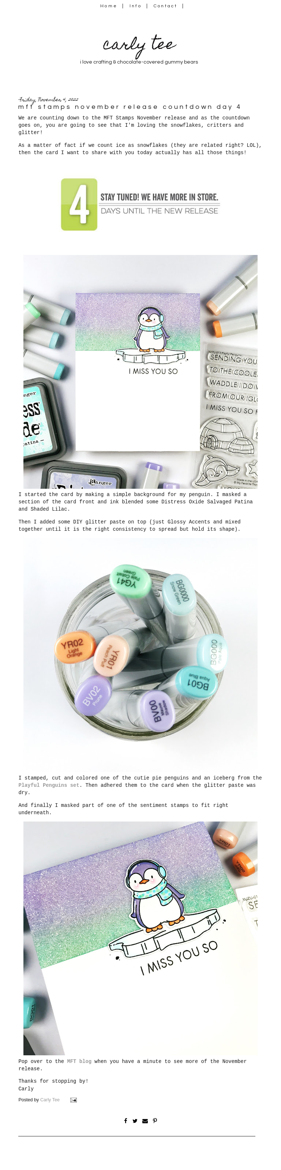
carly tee (139, 46)
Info (136, 6)
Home (108, 6)
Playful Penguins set (48, 785)
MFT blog (79, 1061)
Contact (166, 6)
